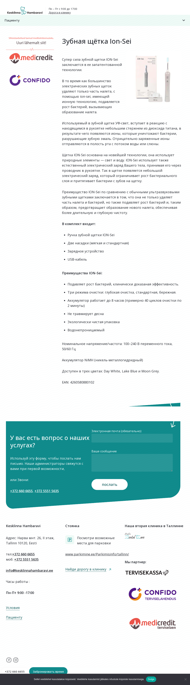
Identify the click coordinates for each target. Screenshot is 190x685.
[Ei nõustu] (185, 679)
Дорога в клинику (60, 12)
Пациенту (95, 20)
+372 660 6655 (21, 491)
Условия (13, 607)
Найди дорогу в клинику (85, 569)
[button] (95, 20)
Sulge (151, 679)
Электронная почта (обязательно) (132, 436)
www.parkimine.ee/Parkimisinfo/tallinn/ (97, 554)
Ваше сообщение (132, 461)
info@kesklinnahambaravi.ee (29, 570)
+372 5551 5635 (47, 491)
